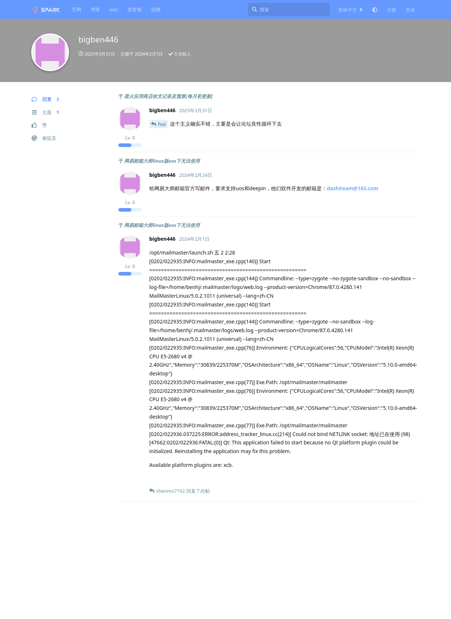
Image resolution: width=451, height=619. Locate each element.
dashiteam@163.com (352, 188)
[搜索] (289, 9)
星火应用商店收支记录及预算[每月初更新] (168, 96)
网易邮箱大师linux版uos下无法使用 (162, 161)
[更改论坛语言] (350, 9)
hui (162, 124)
